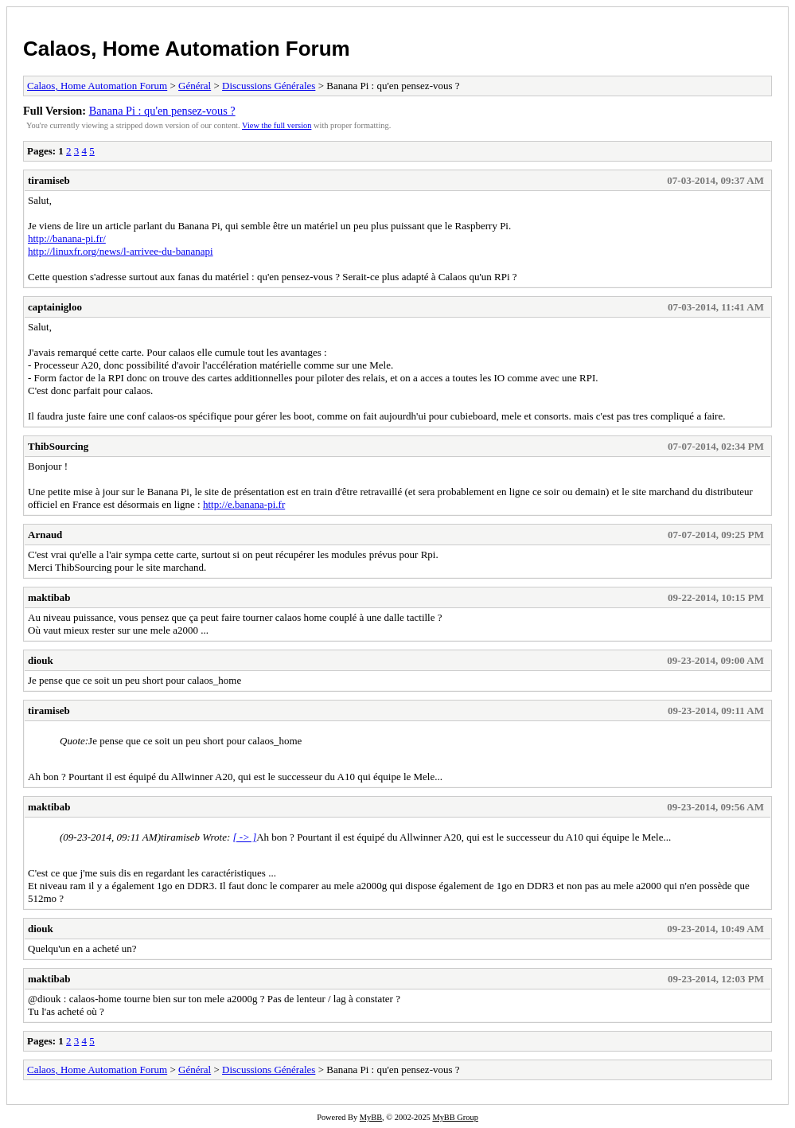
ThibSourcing (58, 446)
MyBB (371, 1117)
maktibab (49, 597)
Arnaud (45, 535)
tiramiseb (49, 180)
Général (194, 86)
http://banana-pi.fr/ (67, 238)
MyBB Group (454, 1117)
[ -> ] (244, 837)
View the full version (276, 125)
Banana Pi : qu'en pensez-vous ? (162, 110)
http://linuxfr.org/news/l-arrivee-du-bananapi (120, 251)
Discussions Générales (268, 86)
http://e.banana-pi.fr (244, 504)
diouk (40, 660)
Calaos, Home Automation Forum (186, 48)
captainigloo (55, 307)
